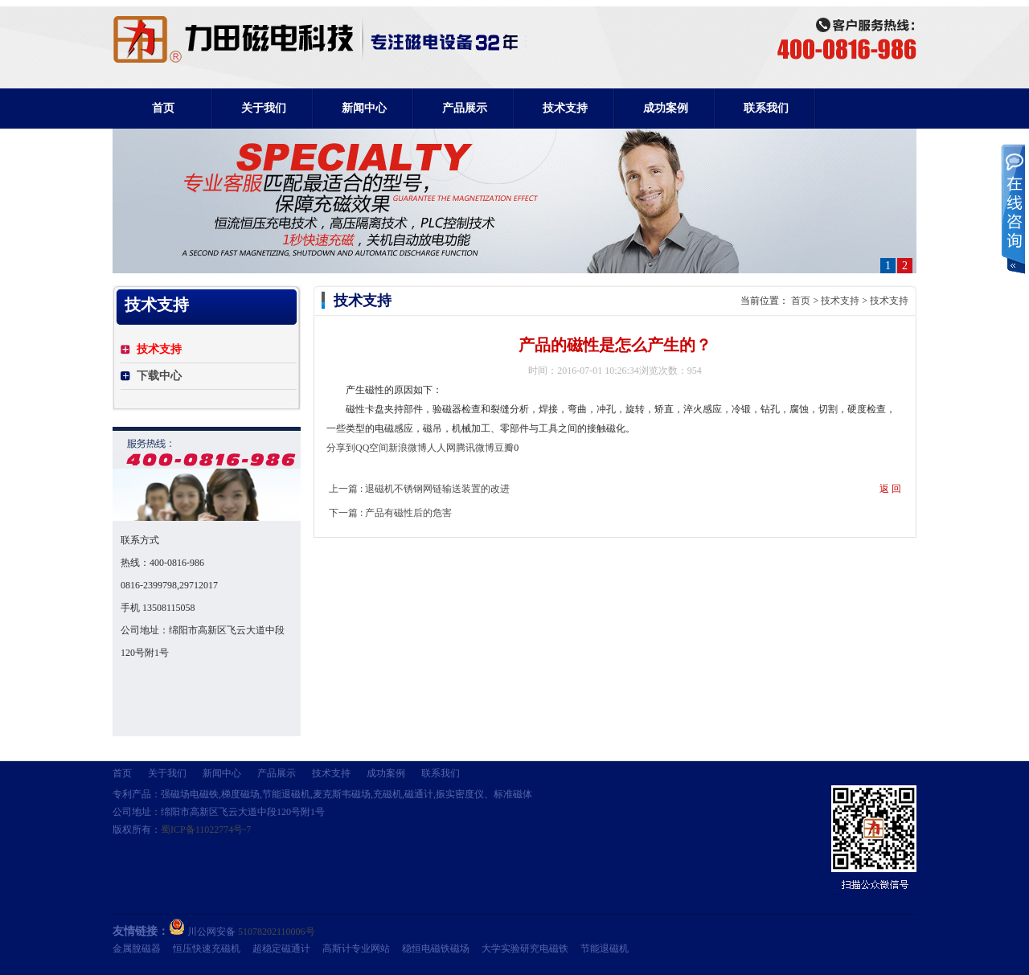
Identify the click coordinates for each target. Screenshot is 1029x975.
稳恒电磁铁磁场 (435, 948)
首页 (163, 108)
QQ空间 (371, 447)
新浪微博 (407, 447)
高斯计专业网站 (356, 948)
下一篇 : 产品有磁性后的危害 (390, 512)
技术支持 (840, 300)
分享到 (340, 447)
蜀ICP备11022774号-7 (206, 829)
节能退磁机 (604, 948)
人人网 (441, 447)
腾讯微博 (475, 447)
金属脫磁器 (137, 948)
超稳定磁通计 (281, 948)
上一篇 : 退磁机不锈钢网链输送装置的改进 (419, 488)
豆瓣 (504, 447)
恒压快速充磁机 (206, 948)
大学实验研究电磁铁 (525, 948)
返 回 (890, 488)
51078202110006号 (276, 931)
